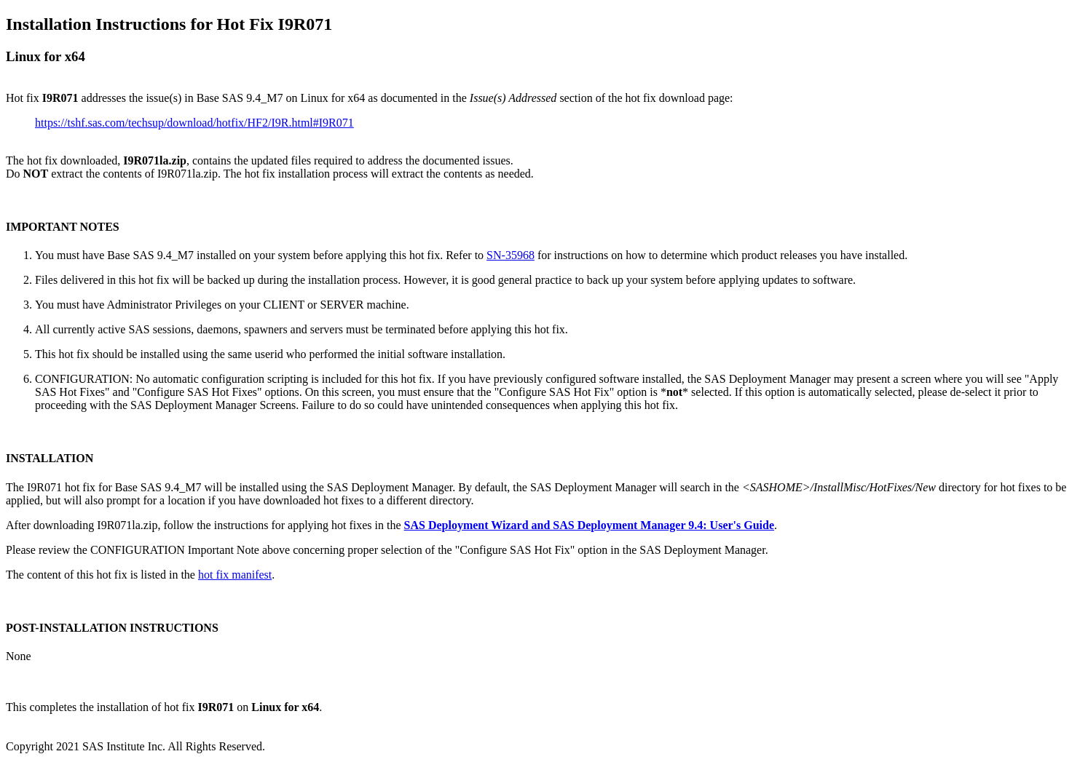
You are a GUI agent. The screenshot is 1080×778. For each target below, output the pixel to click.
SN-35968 (510, 255)
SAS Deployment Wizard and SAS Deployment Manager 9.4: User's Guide (589, 525)
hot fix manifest (235, 574)
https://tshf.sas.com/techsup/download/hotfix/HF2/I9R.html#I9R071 (194, 122)
